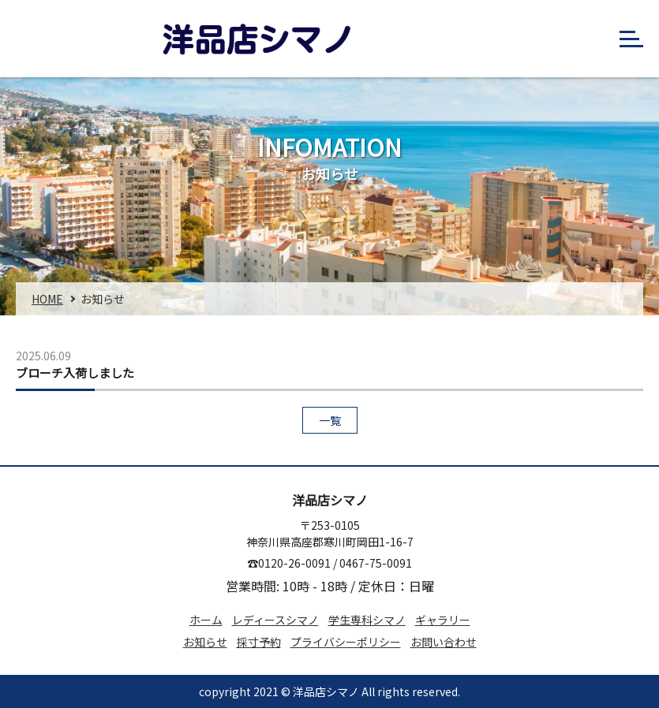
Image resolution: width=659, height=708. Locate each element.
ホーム (206, 620)
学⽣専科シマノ (367, 620)
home (47, 299)
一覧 (330, 420)
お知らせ (205, 642)
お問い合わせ (443, 642)
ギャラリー (442, 620)
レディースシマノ (275, 620)
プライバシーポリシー (345, 642)
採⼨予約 (259, 642)
